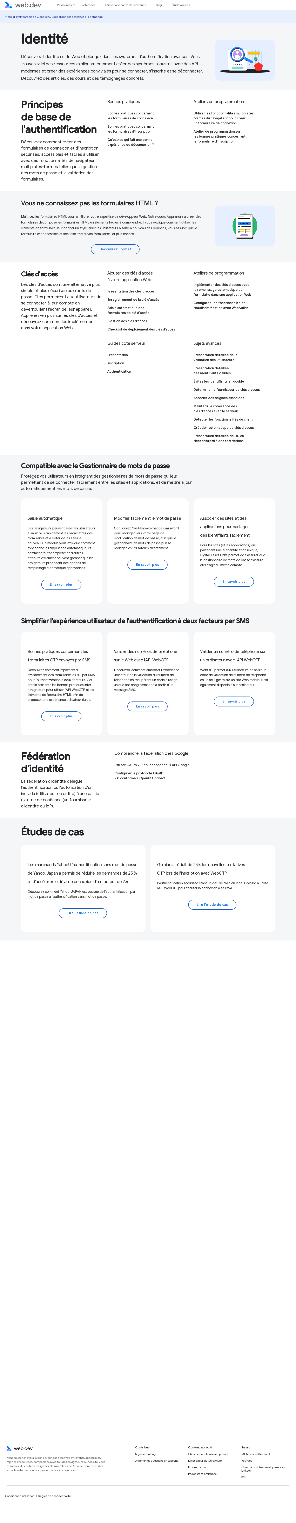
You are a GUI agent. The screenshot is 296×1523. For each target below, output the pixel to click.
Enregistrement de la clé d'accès (133, 300)
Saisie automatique (45, 518)
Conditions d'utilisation (19, 1496)
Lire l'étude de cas (83, 913)
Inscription (115, 363)
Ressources (64, 5)
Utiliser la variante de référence (125, 5)
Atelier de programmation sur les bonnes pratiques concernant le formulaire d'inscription (219, 137)
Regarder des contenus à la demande (78, 17)
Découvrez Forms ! (115, 249)
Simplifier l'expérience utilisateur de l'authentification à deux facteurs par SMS (135, 621)
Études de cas (181, 5)
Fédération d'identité (45, 762)
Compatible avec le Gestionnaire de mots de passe (95, 466)
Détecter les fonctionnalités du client (223, 419)
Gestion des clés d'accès (127, 321)
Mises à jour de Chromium (205, 1460)
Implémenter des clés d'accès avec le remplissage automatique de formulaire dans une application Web (222, 290)
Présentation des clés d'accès (131, 291)
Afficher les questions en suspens (156, 1460)
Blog (159, 5)
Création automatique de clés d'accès (224, 428)
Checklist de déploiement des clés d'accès (141, 329)
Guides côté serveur (126, 343)
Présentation (117, 355)
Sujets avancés (207, 343)
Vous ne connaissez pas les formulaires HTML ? (89, 203)
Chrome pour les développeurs (208, 1454)
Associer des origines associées (219, 398)
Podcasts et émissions (202, 1474)
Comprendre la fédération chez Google (151, 753)
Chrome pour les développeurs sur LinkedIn (263, 1468)
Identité (44, 39)
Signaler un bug (145, 1454)
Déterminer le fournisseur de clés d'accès (227, 390)
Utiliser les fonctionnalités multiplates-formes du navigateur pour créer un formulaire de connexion (224, 118)
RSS (243, 1477)
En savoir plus (61, 585)
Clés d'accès (39, 274)
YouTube (246, 1460)
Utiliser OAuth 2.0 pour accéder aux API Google (152, 765)
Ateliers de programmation (219, 101)
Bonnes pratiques (123, 101)
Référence (88, 5)
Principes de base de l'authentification (58, 117)
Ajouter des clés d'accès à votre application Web (130, 276)
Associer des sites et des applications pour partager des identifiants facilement (224, 527)
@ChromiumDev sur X (255, 1454)
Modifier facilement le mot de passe (147, 518)
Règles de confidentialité (54, 1496)
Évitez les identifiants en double (219, 381)
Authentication (119, 372)
